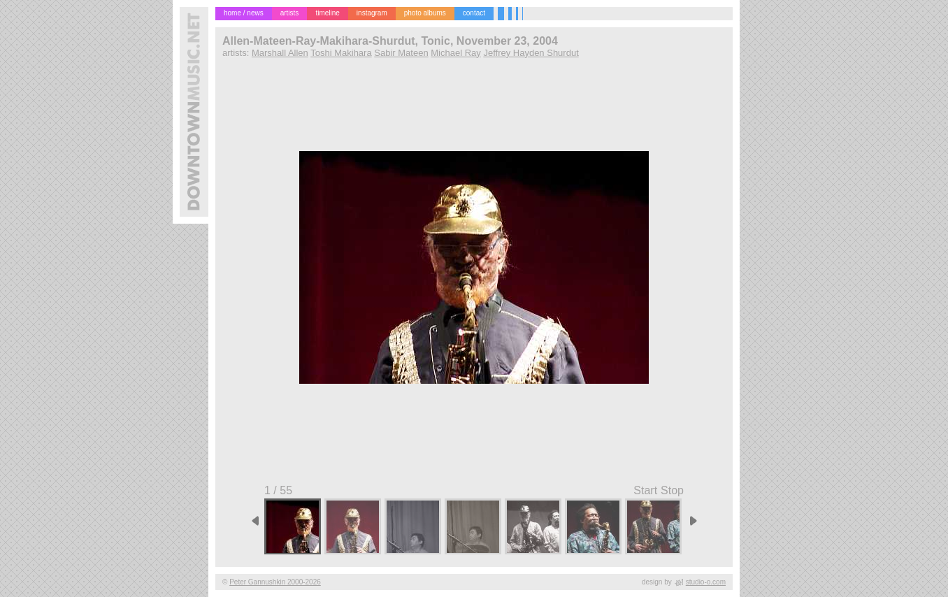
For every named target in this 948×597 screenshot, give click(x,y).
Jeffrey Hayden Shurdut (530, 53)
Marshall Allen (280, 53)
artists (289, 13)
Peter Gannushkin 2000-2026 (275, 582)
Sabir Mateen (401, 53)
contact (474, 13)
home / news (244, 13)
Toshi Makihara (340, 53)
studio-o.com (706, 582)
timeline (327, 13)
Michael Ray (456, 53)
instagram (372, 13)
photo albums (425, 13)
